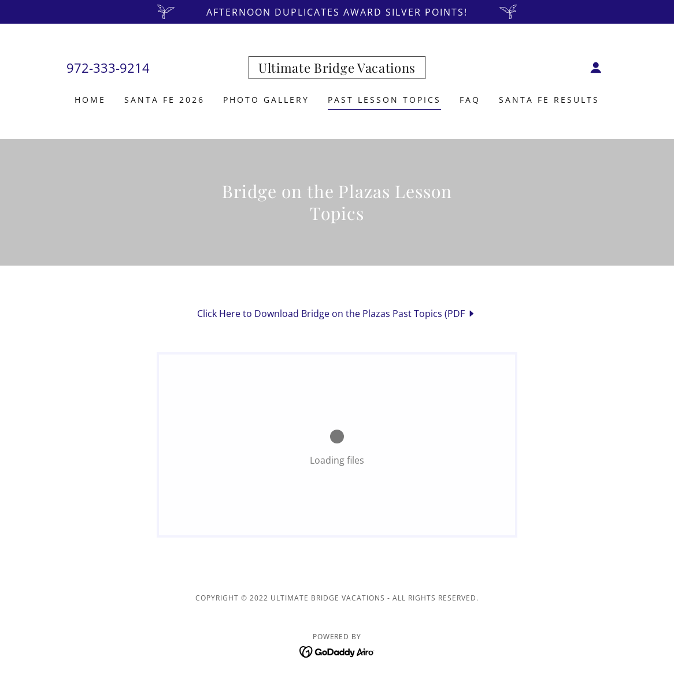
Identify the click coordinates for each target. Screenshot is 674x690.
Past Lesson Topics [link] (384, 99)
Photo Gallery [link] (266, 99)
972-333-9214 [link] (108, 67)
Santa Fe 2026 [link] (164, 99)
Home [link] (90, 99)
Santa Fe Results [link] (549, 99)
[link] (337, 69)
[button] (596, 67)
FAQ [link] (470, 99)
